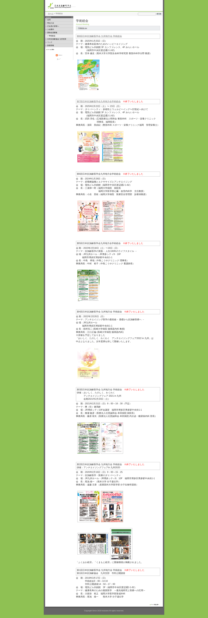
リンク (49, 42)
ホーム (50, 13)
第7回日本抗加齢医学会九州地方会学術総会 (99, 101)
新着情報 (51, 45)
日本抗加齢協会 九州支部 (56, 39)
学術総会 (53, 36)
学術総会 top (82, 28)
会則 (49, 20)
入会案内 (51, 29)
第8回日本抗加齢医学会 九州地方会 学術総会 (99, 36)
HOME (59, 49)
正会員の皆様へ (53, 26)
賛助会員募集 (54, 33)
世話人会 (51, 23)
